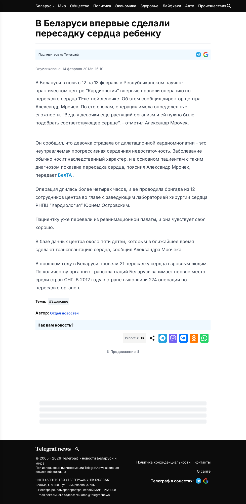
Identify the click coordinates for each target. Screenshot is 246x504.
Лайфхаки (171, 6)
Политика (102, 6)
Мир (62, 6)
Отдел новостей (64, 313)
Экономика (125, 6)
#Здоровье (58, 301)
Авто (189, 6)
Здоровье (149, 6)
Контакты (202, 462)
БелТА (65, 175)
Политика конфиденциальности (163, 462)
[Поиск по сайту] (229, 6)
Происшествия (212, 6)
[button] (199, 54)
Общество (79, 6)
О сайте (204, 471)
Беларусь (44, 6)
